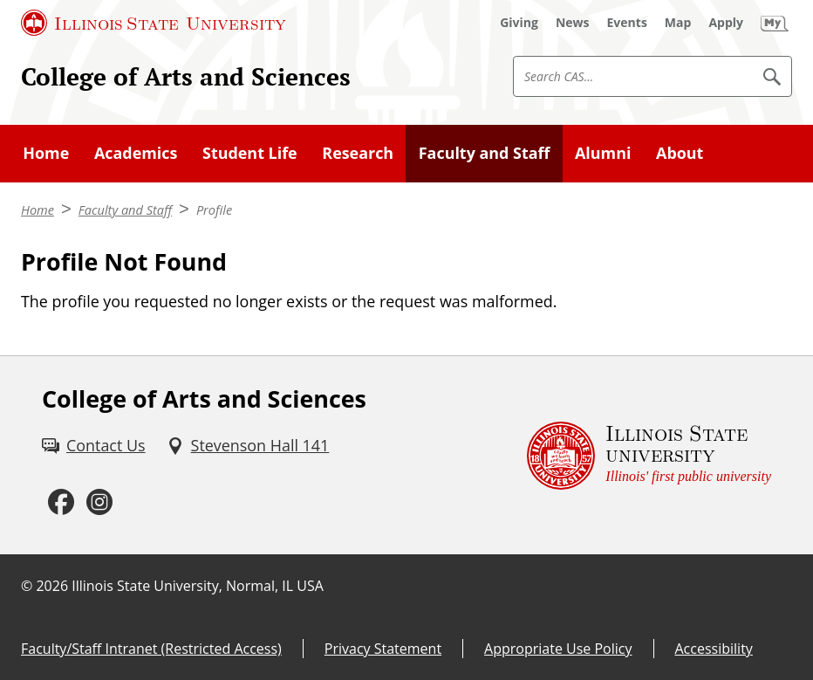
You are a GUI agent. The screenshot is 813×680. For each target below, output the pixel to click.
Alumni (603, 152)
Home (46, 152)
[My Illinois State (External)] (774, 22)
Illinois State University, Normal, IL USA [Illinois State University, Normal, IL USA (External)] (198, 585)
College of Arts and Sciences (186, 76)
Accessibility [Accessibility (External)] (714, 648)
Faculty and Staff (484, 152)
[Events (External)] (627, 22)
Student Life (249, 152)
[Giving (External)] (519, 22)
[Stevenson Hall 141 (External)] (248, 445)
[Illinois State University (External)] (153, 22)
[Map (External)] (678, 22)
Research (357, 152)
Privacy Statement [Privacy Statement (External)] (383, 648)
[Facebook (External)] (61, 502)
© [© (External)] (26, 585)
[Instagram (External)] (99, 502)
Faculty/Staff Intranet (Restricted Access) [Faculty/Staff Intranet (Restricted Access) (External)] (151, 648)
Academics (135, 152)
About (679, 152)
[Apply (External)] (726, 22)
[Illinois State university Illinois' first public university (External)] (649, 455)
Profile (214, 209)
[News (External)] (572, 22)
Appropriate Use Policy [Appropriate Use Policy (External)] (558, 648)
